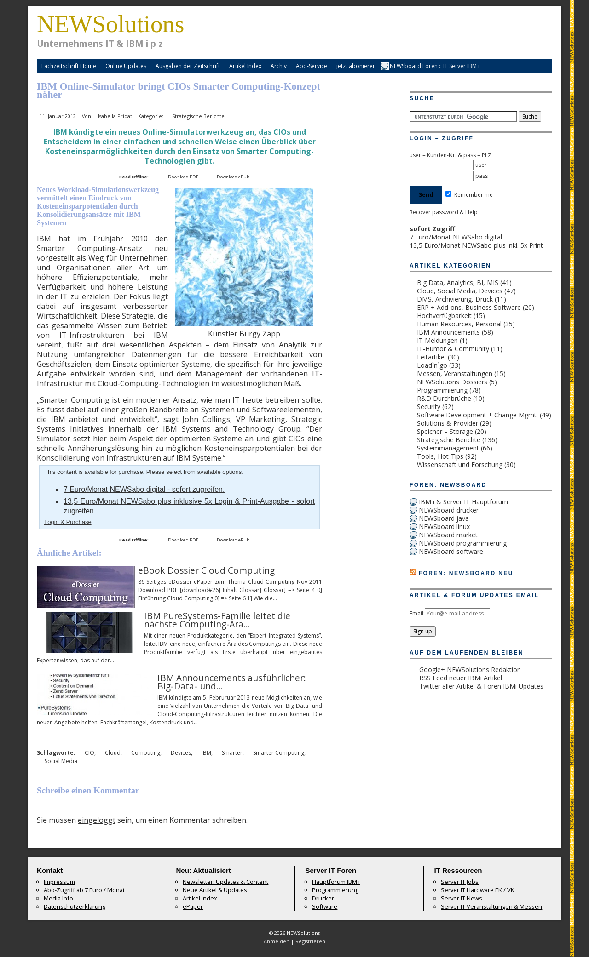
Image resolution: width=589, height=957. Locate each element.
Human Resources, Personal (459, 323)
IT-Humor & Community (453, 348)
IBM (206, 753)
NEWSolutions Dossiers (452, 381)
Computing (145, 753)
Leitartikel (431, 357)
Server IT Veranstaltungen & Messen (491, 906)
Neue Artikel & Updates (215, 890)
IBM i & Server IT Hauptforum (463, 501)
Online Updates (125, 66)
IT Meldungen (437, 340)
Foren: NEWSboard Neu (466, 573)
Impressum (59, 881)
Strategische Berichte (198, 116)
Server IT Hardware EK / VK (477, 890)
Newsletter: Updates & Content (225, 881)
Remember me (469, 195)
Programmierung (442, 390)
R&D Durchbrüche (444, 398)
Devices (181, 753)
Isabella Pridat (115, 116)
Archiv (279, 66)
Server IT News (461, 898)
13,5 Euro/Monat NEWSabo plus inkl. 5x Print (476, 245)
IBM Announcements (448, 332)
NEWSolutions (110, 24)
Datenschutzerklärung (74, 906)
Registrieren (310, 941)
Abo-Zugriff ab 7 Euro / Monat (84, 890)
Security (428, 406)
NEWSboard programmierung (463, 543)
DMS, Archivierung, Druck (455, 299)
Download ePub (233, 177)
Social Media (61, 761)
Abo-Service (311, 66)
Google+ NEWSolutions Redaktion (470, 669)
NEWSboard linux (444, 526)
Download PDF (183, 177)
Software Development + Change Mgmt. (477, 414)
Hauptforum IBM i (336, 881)
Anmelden (276, 941)
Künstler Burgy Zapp (244, 334)
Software (324, 906)
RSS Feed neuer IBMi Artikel (460, 677)
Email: (417, 613)
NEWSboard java (444, 518)
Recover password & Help (444, 212)
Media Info (58, 898)
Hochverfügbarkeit (444, 315)
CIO (89, 753)
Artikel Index (245, 66)
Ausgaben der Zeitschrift (188, 66)
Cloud (113, 753)
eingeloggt (96, 820)
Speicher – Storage (445, 431)
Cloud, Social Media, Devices (459, 290)
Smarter (232, 753)
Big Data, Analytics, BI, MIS (457, 282)
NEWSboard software (451, 551)
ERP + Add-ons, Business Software (469, 307)
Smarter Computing (278, 753)
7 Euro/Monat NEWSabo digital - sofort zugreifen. (144, 489)
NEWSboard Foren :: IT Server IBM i (434, 66)
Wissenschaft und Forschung (459, 464)
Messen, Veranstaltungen (454, 373)
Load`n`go (432, 365)
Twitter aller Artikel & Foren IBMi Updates (481, 686)
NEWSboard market (448, 534)
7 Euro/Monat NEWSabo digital (456, 237)
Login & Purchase (68, 521)
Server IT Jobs (460, 881)
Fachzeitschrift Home (68, 66)
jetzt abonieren (356, 66)
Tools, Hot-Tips (440, 456)
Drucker (323, 898)
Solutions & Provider (447, 423)
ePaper (193, 906)
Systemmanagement (448, 448)
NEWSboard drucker (449, 510)
